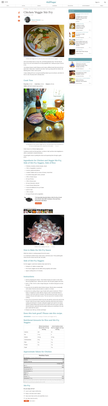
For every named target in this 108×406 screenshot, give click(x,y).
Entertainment (86, 5)
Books (39, 5)
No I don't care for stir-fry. (32, 398)
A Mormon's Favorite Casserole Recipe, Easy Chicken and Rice (81, 65)
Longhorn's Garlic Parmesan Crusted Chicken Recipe (80, 27)
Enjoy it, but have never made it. (33, 393)
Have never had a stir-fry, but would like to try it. (37, 396)
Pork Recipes (79, 49)
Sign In (97, 2)
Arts (8, 5)
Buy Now (38, 203)
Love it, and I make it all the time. (33, 391)
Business (55, 5)
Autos (23, 5)
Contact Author (34, 21)
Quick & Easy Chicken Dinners (83, 62)
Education (70, 5)
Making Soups (79, 39)
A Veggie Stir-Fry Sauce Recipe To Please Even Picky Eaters (81, 18)
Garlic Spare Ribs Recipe (82, 51)
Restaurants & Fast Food (82, 32)
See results (32, 400)
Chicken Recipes (80, 23)
